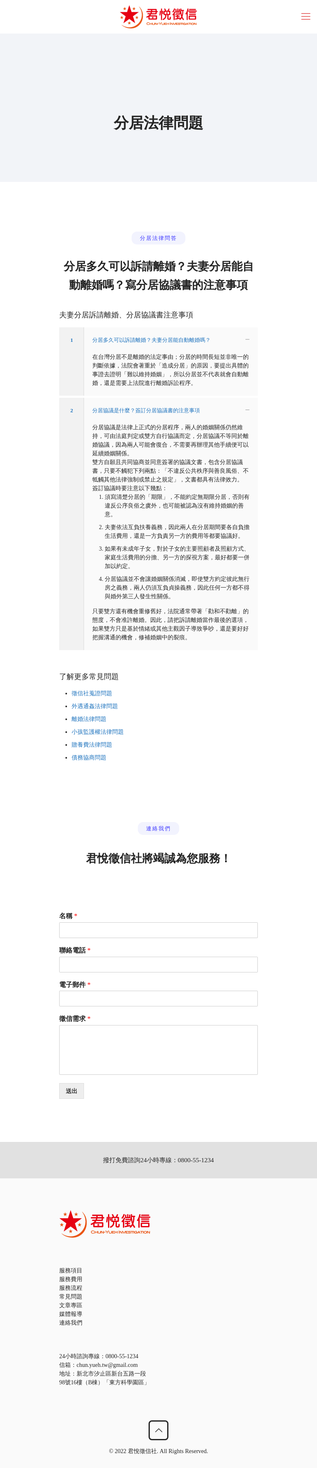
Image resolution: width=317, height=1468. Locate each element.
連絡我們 (70, 1323)
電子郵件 (75, 984)
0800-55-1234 (122, 1356)
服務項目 (70, 1270)
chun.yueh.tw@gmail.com (107, 1365)
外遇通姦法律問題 (95, 706)
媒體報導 (70, 1314)
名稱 (68, 915)
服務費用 (70, 1279)
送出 (71, 1091)
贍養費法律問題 (92, 745)
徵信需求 (75, 1018)
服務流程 (70, 1288)
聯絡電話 (75, 950)
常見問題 (70, 1297)
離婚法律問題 (89, 719)
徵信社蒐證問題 (92, 693)
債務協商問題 (89, 758)
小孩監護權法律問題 (98, 732)
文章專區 (70, 1305)
